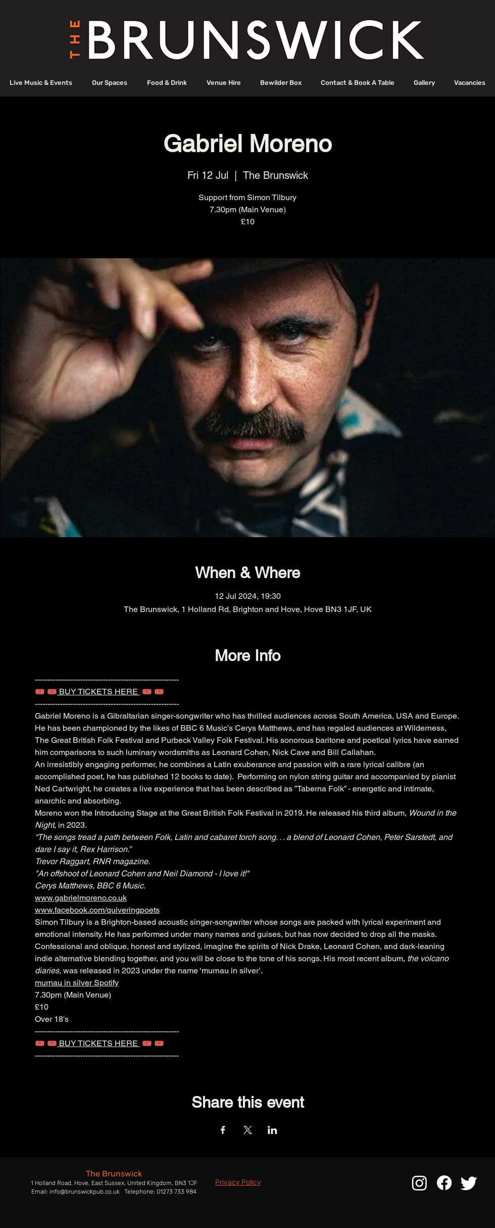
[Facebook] (444, 1183)
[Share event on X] (248, 1130)
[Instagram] (419, 1183)
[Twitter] (469, 1183)
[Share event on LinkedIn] (272, 1130)
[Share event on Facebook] (223, 1130)
